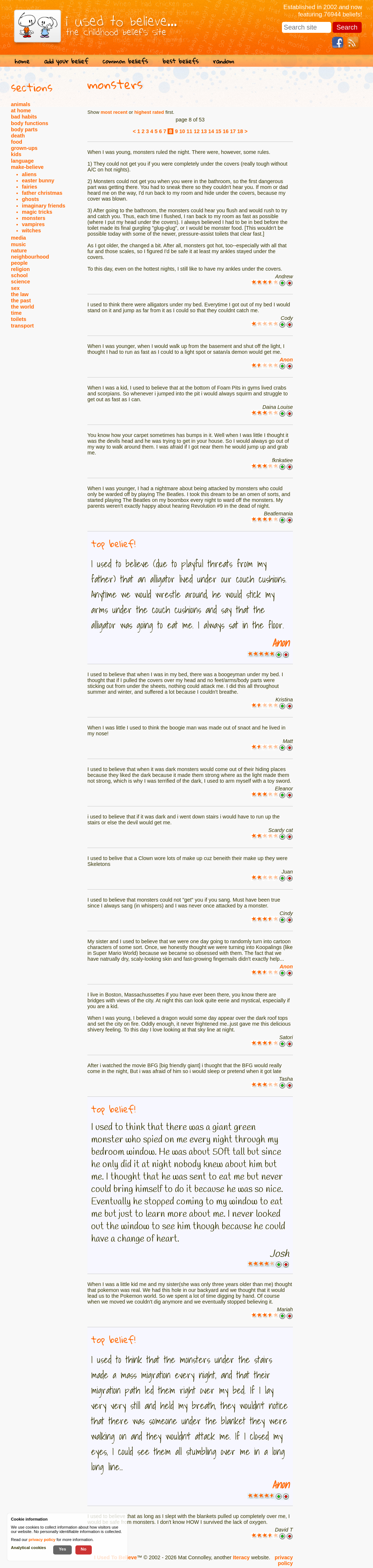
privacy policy (284, 1560)
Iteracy (241, 1557)
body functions (29, 123)
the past (21, 300)
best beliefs (180, 61)
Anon (286, 360)
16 (226, 131)
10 (182, 131)
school (19, 275)
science (20, 281)
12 (197, 131)
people (19, 263)
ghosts (30, 199)
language (22, 161)
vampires (33, 224)
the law (19, 294)
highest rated (149, 112)
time (16, 313)
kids (16, 154)
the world (22, 307)
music (18, 244)
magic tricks (37, 212)
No (84, 1548)
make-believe (27, 167)
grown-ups (24, 148)
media (18, 238)
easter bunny (38, 180)
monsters (33, 218)
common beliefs (125, 61)
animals (20, 104)
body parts (24, 129)
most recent (114, 112)
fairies (29, 187)
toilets (18, 319)
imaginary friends (43, 206)
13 (204, 131)
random (223, 61)
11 (189, 131)
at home (21, 110)
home (22, 61)
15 (218, 131)
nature (19, 250)
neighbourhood (30, 257)
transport (22, 326)
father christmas (42, 193)
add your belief (66, 61)
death (18, 136)
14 (211, 131)
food (16, 142)
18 (240, 131)
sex (15, 288)
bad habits (24, 117)
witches (31, 230)
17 (233, 131)
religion (20, 269)
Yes (62, 1548)
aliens (29, 174)
